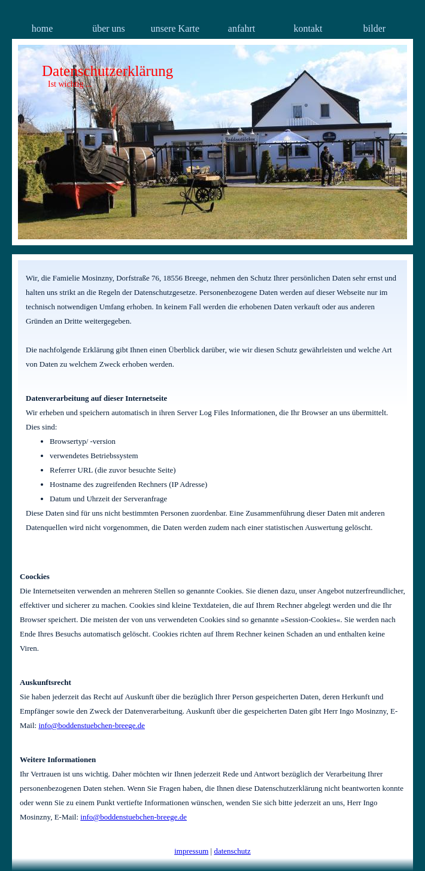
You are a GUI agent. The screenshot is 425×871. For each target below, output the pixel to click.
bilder (374, 28)
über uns (108, 28)
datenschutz (232, 850)
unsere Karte (175, 28)
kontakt (308, 28)
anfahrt (241, 28)
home (42, 28)
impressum (191, 850)
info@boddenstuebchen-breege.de (91, 725)
